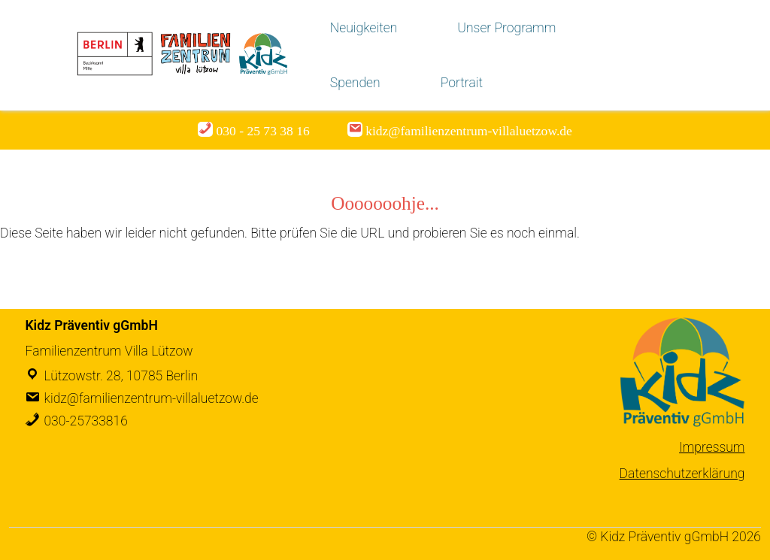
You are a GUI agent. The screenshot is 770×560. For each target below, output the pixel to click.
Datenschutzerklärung (682, 473)
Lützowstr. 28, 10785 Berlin (121, 375)
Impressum (711, 447)
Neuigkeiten (363, 27)
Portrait (462, 82)
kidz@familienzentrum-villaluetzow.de (151, 398)
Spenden (355, 82)
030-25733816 (85, 420)
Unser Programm (506, 27)
